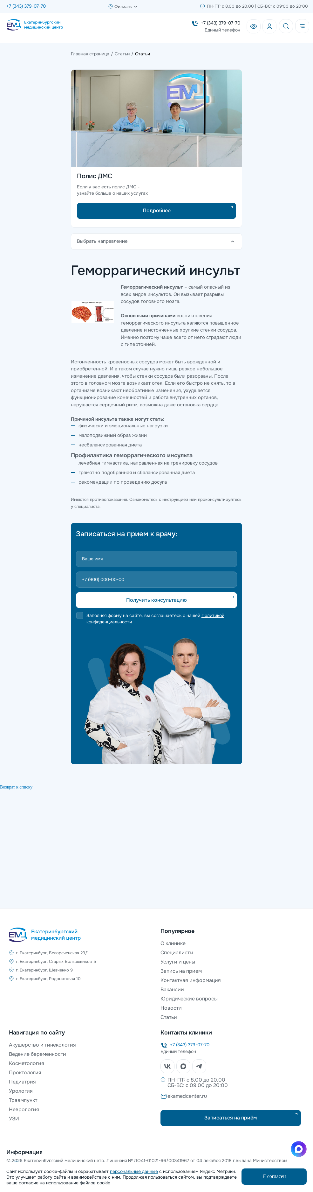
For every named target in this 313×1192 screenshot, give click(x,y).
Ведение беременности (37, 1054)
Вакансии (172, 989)
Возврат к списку (16, 787)
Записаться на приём (230, 1117)
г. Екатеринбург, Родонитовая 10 (48, 978)
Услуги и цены (177, 962)
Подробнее (157, 210)
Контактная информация (190, 980)
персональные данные (134, 1171)
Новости (171, 1008)
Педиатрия (22, 1082)
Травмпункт (23, 1100)
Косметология (26, 1063)
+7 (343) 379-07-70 (26, 6)
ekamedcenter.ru (187, 1096)
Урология (21, 1091)
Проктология (25, 1072)
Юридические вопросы (189, 999)
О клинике (173, 943)
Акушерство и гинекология (42, 1045)
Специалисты (176, 953)
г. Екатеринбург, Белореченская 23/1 (52, 953)
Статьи (168, 1017)
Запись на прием (181, 971)
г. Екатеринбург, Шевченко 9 (44, 970)
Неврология (24, 1109)
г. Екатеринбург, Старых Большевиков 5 (56, 961)
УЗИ (14, 1119)
